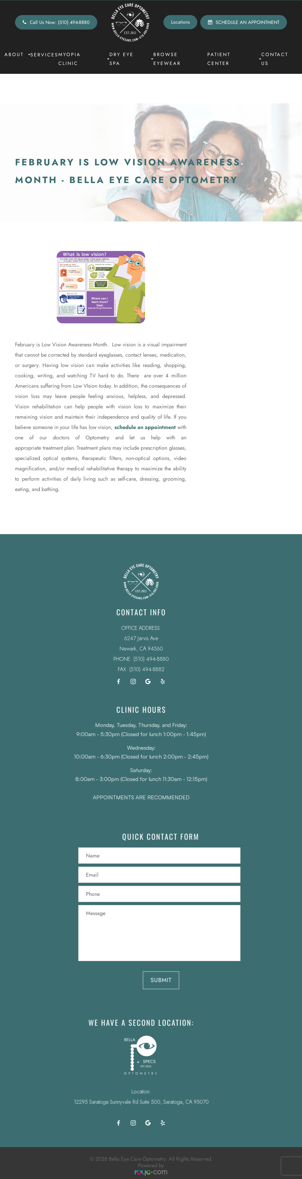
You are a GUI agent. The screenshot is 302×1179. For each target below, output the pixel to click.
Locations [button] (180, 22)
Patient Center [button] (234, 59)
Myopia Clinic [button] (83, 59)
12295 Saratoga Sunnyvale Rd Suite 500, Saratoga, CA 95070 (132, 1102)
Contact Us (274, 59)
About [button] (17, 54)
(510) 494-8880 (142, 659)
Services (44, 54)
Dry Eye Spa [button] (131, 59)
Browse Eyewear (167, 59)
